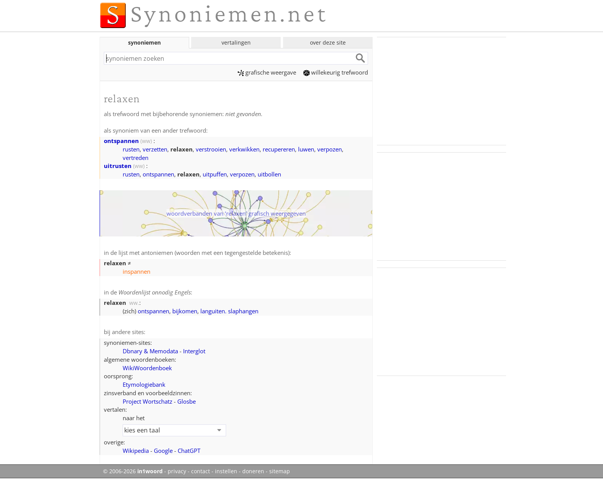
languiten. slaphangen (229, 311)
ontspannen (121, 141)
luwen (306, 149)
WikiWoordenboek (147, 368)
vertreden (135, 157)
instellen (226, 471)
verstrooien (211, 149)
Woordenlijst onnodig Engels (154, 292)
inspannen (136, 271)
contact (200, 471)
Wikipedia (136, 450)
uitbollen (269, 174)
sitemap (279, 471)
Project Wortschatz (147, 401)
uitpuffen (215, 174)
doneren (253, 471)
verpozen (329, 149)
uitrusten (118, 166)
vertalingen (236, 42)
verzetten (155, 149)
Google (163, 450)
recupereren (279, 149)
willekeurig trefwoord (335, 72)
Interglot (194, 351)
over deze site (328, 42)
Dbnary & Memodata (150, 351)
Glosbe (186, 401)
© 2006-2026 (133, 471)
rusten (131, 149)
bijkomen (184, 311)
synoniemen (144, 42)
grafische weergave (267, 72)
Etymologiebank (144, 384)
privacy (177, 471)
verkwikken (244, 149)
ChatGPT (189, 450)
